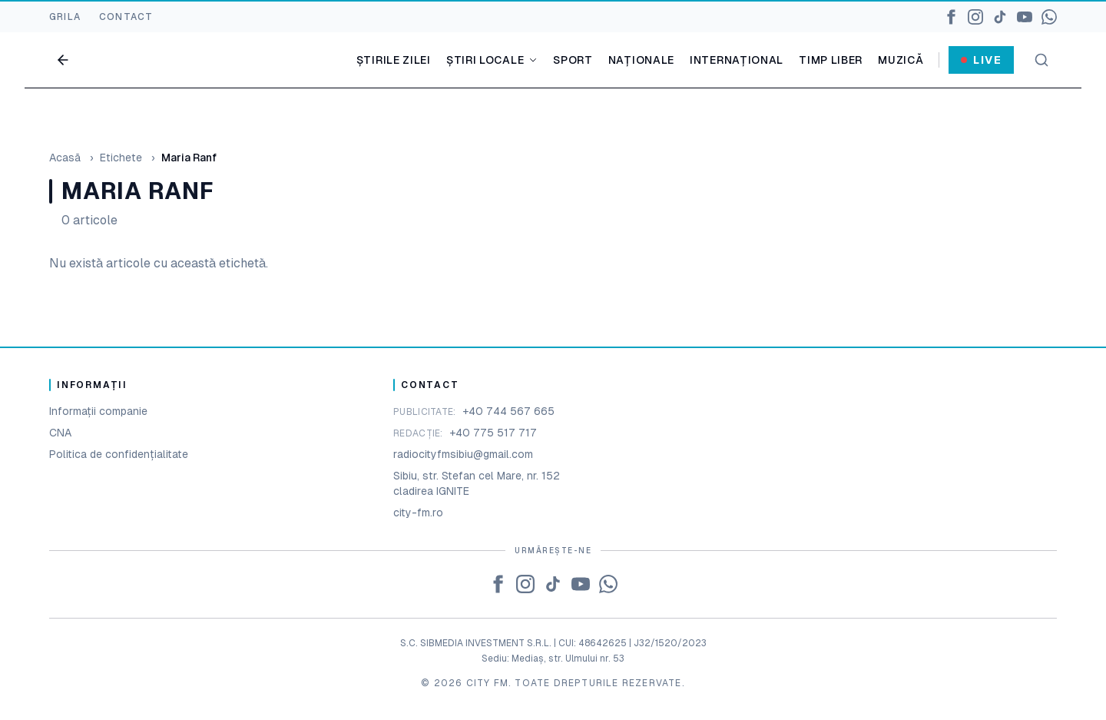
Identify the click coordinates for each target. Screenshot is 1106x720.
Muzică (900, 60)
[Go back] (63, 60)
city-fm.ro (418, 512)
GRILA (65, 17)
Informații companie (98, 411)
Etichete (121, 157)
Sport (573, 60)
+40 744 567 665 (508, 411)
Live (982, 60)
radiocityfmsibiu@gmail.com (463, 454)
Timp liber (831, 60)
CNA (60, 432)
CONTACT (126, 17)
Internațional (736, 60)
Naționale (641, 60)
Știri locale (492, 60)
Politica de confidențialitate (118, 454)
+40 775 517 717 (493, 432)
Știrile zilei (393, 60)
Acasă (65, 157)
